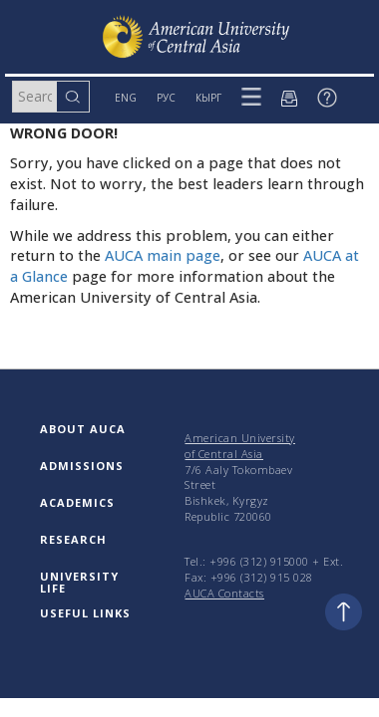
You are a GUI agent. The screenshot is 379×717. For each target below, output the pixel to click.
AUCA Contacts (224, 593)
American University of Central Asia (240, 445)
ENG (126, 98)
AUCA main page (162, 255)
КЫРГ (208, 98)
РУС (166, 98)
